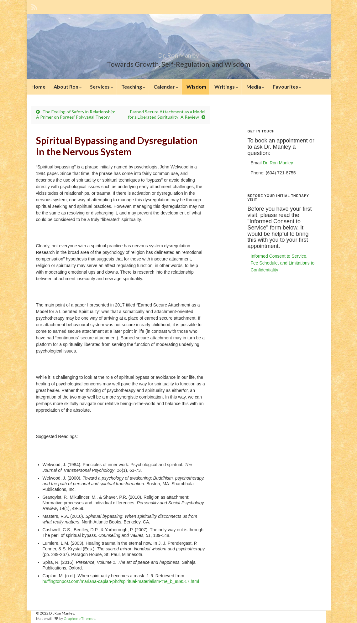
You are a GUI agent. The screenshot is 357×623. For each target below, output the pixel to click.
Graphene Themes (79, 618)
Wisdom (196, 87)
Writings (226, 87)
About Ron (68, 87)
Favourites (287, 87)
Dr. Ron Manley (178, 54)
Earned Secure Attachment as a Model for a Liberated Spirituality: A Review (166, 114)
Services (101, 87)
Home (38, 87)
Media (255, 87)
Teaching (133, 87)
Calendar (166, 87)
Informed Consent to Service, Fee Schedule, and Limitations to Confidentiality (283, 263)
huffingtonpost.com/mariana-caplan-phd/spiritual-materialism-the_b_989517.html (121, 581)
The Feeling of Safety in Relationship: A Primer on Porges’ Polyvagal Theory (75, 114)
